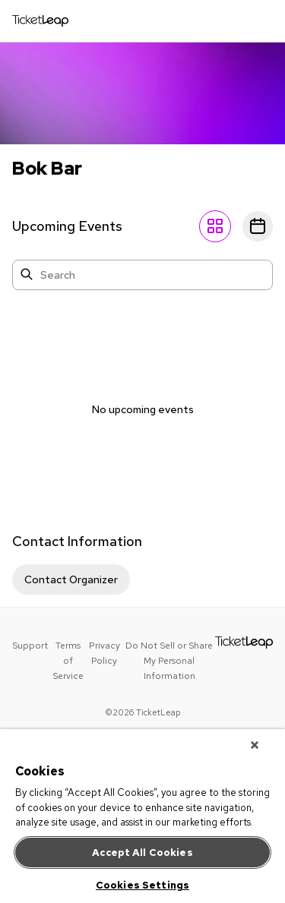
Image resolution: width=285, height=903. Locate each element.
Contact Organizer (71, 579)
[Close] (254, 745)
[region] (142, 816)
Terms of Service (68, 660)
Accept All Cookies (142, 852)
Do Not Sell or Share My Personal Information (169, 660)
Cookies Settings (142, 885)
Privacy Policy (104, 653)
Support (30, 645)
